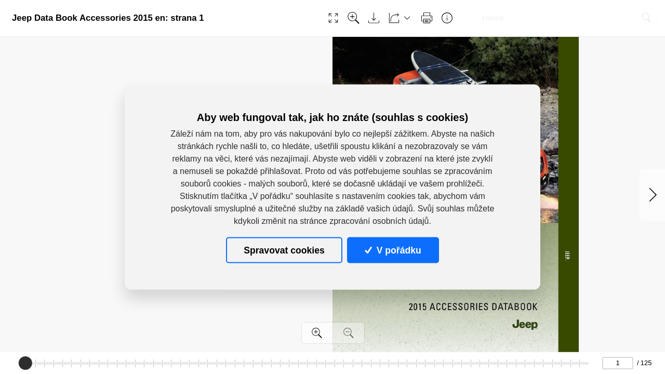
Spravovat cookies (284, 250)
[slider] (25, 363)
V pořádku (393, 250)
